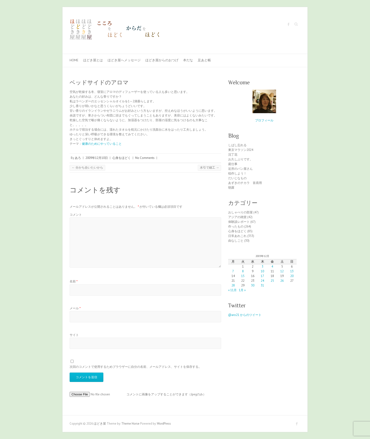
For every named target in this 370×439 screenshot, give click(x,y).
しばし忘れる (237, 145)
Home (74, 60)
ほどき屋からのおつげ (161, 60)
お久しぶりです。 (240, 159)
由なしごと (236, 241)
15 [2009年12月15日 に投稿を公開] (242, 276)
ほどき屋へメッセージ (124, 60)
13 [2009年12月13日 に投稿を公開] (292, 271)
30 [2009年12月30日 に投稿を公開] (252, 285)
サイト (74, 335)
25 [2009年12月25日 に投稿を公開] (272, 281)
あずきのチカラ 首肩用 (245, 183)
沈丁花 (232, 155)
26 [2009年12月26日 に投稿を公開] (282, 281)
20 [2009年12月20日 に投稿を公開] (292, 276)
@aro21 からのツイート (244, 315)
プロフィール (264, 120)
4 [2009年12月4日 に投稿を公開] (272, 267)
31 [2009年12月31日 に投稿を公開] (262, 285)
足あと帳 (204, 60)
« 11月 (232, 290)
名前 (74, 281)
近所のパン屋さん (240, 169)
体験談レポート (239, 222)
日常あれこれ (237, 236)
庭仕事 (232, 164)
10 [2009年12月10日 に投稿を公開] (262, 271)
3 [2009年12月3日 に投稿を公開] (262, 267)
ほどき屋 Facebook (288, 24)
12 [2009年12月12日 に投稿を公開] (282, 271)
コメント (76, 215)
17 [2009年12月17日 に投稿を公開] (262, 276)
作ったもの (236, 226)
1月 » (242, 290)
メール (75, 308)
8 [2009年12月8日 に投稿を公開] (243, 271)
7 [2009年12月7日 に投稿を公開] (233, 271)
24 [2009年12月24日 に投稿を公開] (262, 281)
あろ (78, 158)
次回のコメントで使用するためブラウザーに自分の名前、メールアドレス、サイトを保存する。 (136, 367)
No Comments (145, 158)
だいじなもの (237, 178)
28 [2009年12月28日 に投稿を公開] (233, 285)
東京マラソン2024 (240, 150)
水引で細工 (209, 168)
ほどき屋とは (93, 60)
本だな (188, 60)
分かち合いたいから (87, 168)
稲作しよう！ (237, 173)
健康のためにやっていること (102, 144)
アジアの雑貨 (237, 217)
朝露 (231, 188)
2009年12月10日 (96, 158)
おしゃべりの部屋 (240, 212)
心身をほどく (121, 158)
